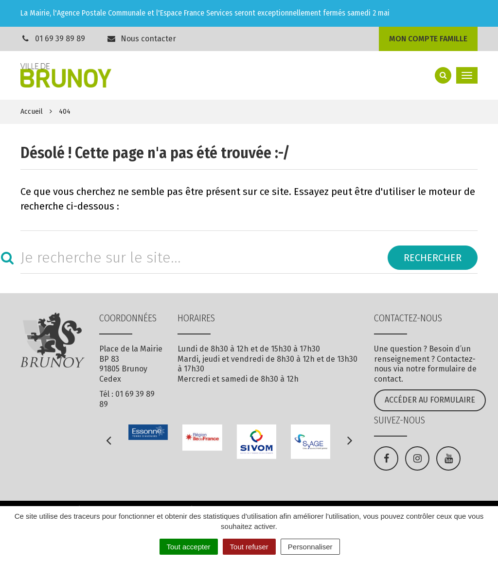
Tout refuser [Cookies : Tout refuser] (249, 547)
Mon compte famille (428, 38)
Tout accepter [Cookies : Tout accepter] (189, 547)
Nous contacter (142, 38)
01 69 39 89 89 (60, 38)
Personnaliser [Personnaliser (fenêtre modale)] (310, 547)
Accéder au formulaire (430, 399)
